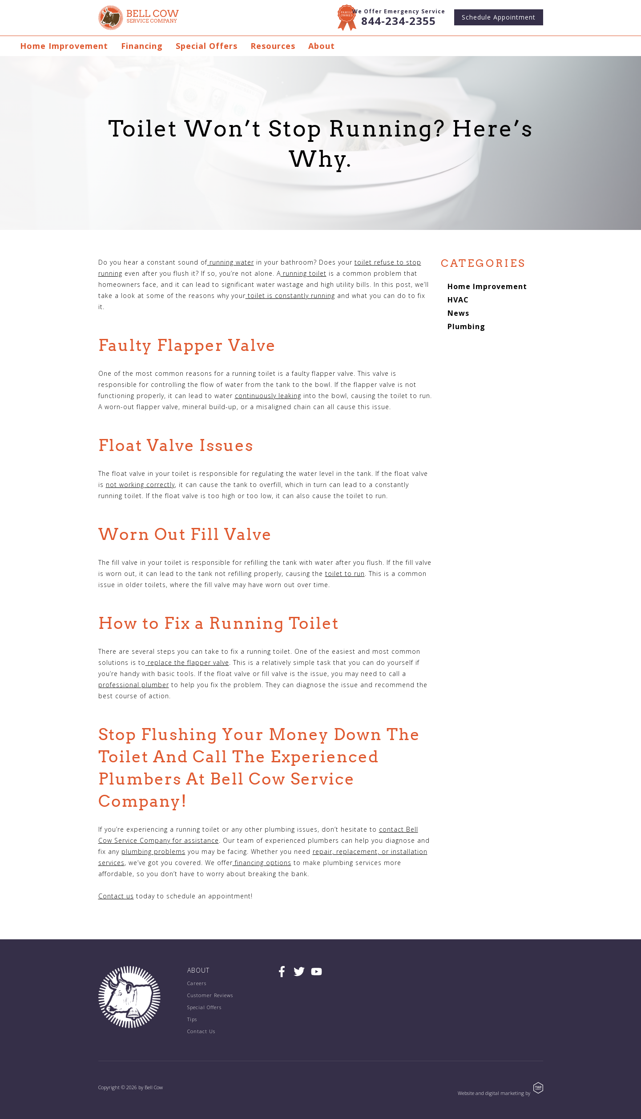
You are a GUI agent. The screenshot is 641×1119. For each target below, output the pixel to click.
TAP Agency (538, 1088)
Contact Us (201, 1031)
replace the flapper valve (187, 662)
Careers (196, 983)
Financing (142, 45)
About (321, 45)
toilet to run (345, 573)
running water (230, 262)
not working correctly (140, 484)
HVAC (458, 300)
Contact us (116, 896)
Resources (272, 45)
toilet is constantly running (290, 295)
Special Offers (207, 45)
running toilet (304, 273)
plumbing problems (153, 851)
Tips (192, 1019)
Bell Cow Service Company (138, 17)
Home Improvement (64, 45)
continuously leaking (268, 395)
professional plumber (133, 684)
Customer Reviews (210, 995)
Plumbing (466, 326)
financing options (262, 862)
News (458, 313)
